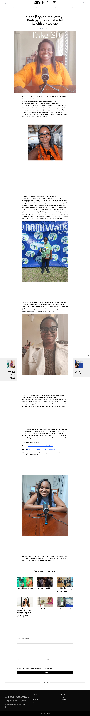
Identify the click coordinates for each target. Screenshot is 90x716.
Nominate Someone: (28, 556)
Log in (6, 3)
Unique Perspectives (34, 7)
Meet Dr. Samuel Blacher (64, 609)
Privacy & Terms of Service (16, 1)
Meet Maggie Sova (43, 609)
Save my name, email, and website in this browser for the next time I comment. (36, 668)
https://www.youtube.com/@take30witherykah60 (41, 449)
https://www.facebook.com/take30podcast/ (40, 446)
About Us (7, 1)
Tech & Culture (75, 7)
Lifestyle (13, 7)
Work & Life (55, 7)
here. (52, 560)
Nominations (27, 1)
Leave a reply (50, 28)
